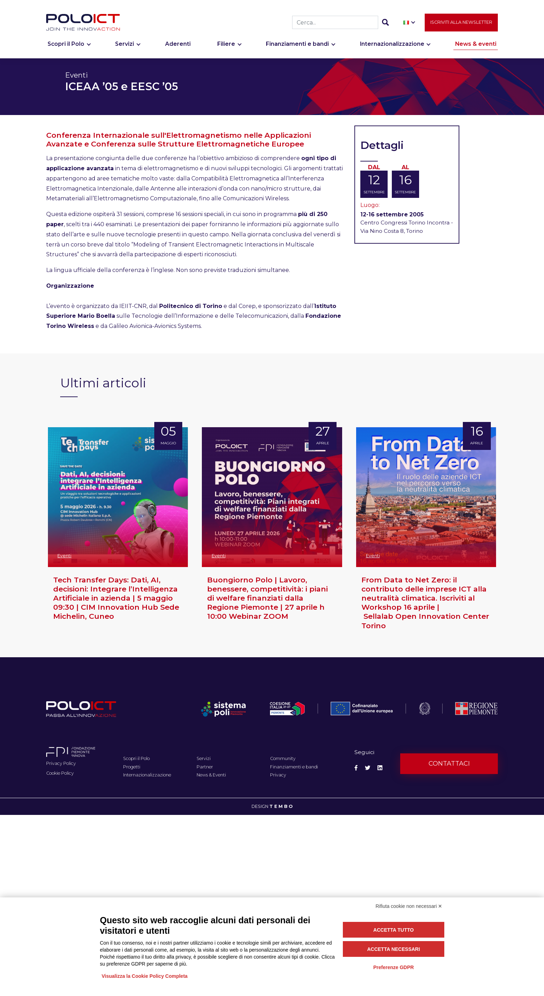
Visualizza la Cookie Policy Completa (145, 976)
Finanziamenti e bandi (297, 47)
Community (283, 758)
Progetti (131, 766)
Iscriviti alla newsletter (461, 26)
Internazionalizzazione (392, 47)
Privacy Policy (61, 763)
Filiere (226, 47)
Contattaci (449, 763)
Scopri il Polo (66, 47)
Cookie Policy (60, 773)
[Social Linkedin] (379, 768)
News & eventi (475, 47)
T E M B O (281, 806)
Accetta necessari (393, 949)
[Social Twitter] (367, 768)
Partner (205, 766)
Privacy (278, 775)
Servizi (124, 47)
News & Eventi (211, 775)
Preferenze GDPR (393, 967)
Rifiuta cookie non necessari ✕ (409, 906)
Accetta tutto (393, 930)
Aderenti (178, 47)
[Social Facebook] (356, 768)
